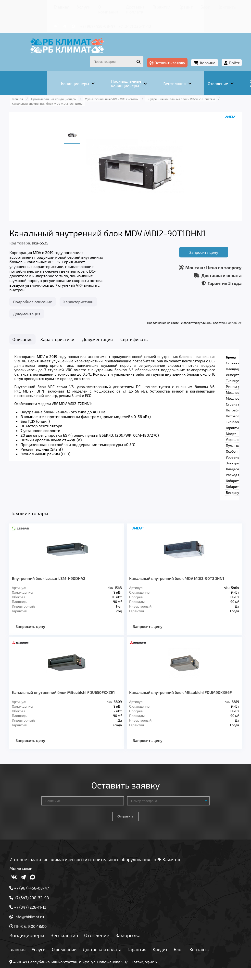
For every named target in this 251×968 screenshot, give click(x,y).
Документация (36, 299)
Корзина (198, 51)
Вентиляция (74, 893)
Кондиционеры (36, 893)
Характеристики (88, 287)
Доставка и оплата (102, 6)
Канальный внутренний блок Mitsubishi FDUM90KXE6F (166, 648)
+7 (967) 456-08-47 (65, 19)
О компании (69, 6)
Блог (168, 6)
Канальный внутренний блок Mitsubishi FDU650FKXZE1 (58, 648)
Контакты (186, 6)
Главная (28, 6)
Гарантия (132, 6)
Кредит (152, 6)
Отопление (106, 893)
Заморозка (137, 893)
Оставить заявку (158, 51)
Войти (225, 51)
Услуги (47, 6)
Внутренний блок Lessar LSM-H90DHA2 (58, 532)
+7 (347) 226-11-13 (102, 19)
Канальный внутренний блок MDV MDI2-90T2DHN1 (176, 532)
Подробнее (224, 308)
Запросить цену (194, 236)
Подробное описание (42, 287)
